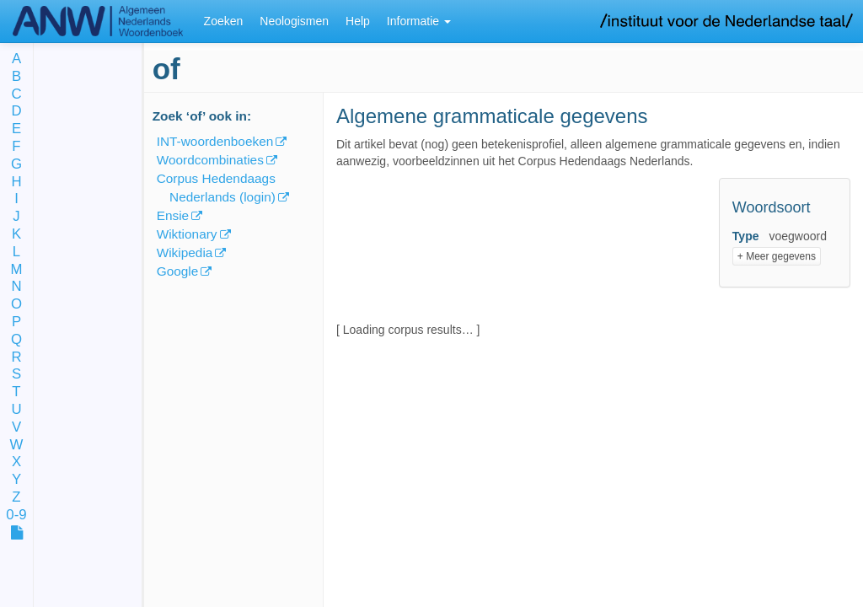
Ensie (173, 215)
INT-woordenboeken (215, 141)
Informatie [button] (419, 21)
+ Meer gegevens (776, 256)
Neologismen (294, 21)
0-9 (16, 515)
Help (358, 21)
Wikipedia (185, 252)
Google (178, 271)
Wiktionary (187, 234)
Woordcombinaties (210, 160)
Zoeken (224, 21)
